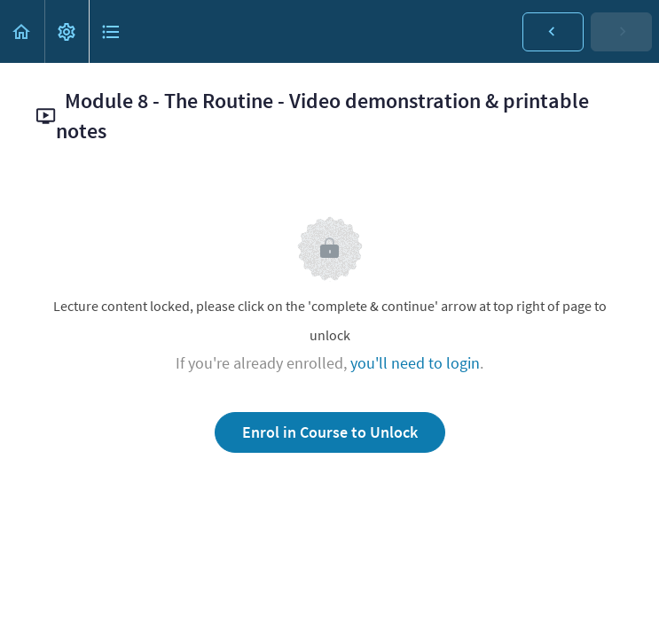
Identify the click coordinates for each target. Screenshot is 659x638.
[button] (22, 31)
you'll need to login (415, 363)
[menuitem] (66, 31)
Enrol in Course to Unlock (330, 432)
